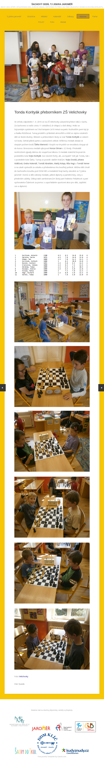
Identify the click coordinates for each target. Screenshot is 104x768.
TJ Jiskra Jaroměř (14, 16)
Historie (83, 16)
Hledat (63, 22)
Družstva (31, 16)
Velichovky (23, 676)
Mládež (44, 16)
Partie (95, 16)
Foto (52, 22)
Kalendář (57, 16)
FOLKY (41, 22)
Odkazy (70, 16)
